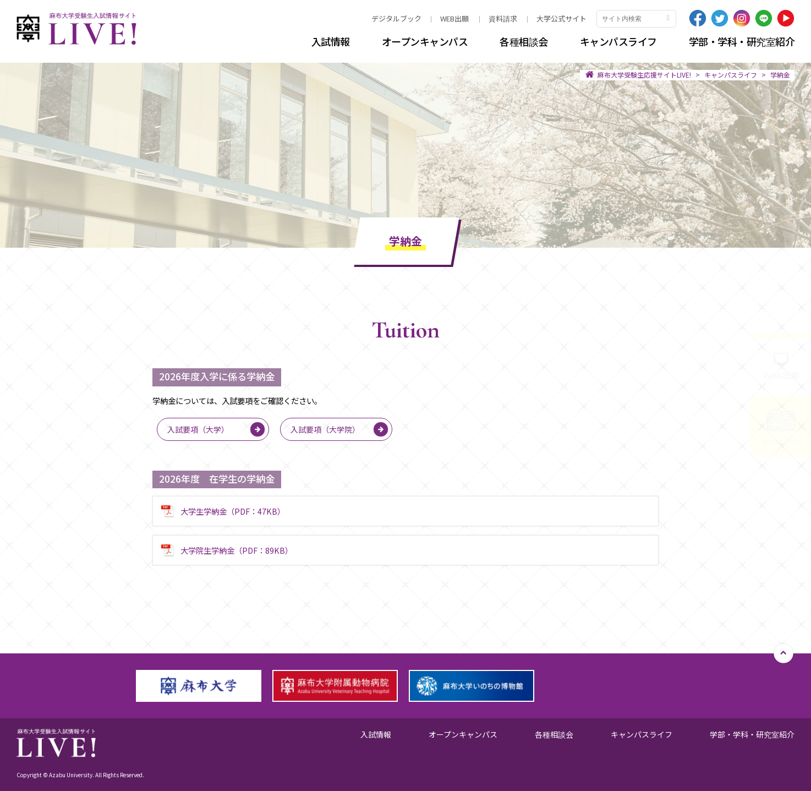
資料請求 (503, 18)
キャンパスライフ (618, 41)
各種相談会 (524, 41)
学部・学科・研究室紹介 (742, 41)
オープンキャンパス (425, 41)
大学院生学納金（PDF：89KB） (236, 550)
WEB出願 (454, 18)
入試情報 (330, 41)
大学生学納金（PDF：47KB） (232, 511)
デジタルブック (396, 18)
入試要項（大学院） (325, 429)
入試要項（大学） (198, 429)
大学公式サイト (561, 18)
